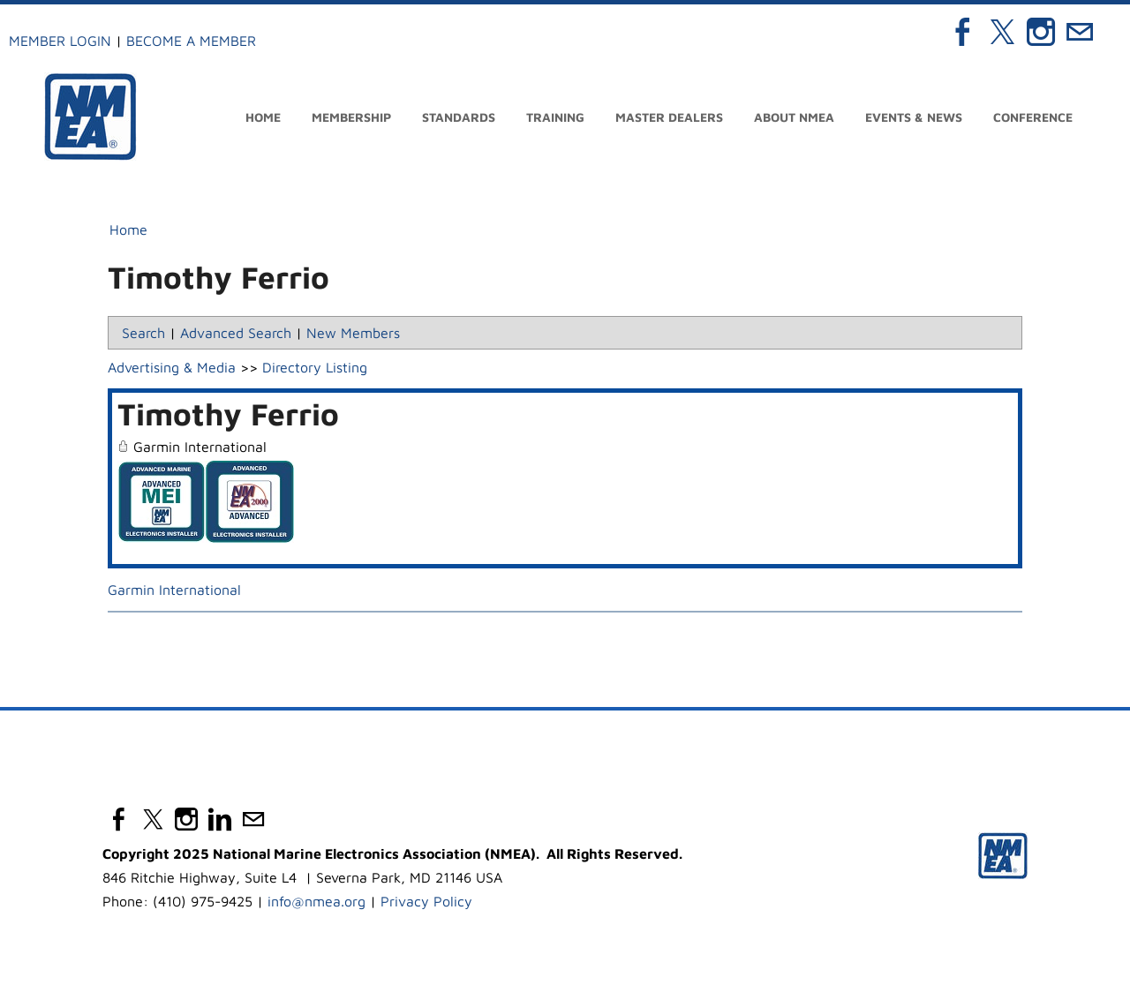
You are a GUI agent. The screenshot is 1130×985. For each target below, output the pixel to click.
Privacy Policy (426, 901)
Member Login (60, 41)
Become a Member (191, 41)
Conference (1033, 116)
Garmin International (174, 590)
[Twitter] (1002, 32)
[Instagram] (1041, 32)
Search (143, 333)
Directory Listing (314, 367)
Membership (351, 116)
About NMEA (794, 116)
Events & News (913, 116)
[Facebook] (963, 32)
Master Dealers (669, 116)
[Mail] (1080, 32)
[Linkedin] (219, 819)
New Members (353, 333)
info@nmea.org (316, 901)
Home (263, 116)
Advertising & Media (172, 367)
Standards (458, 116)
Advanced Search (235, 333)
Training (555, 116)
